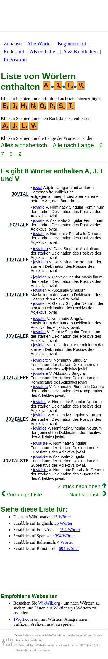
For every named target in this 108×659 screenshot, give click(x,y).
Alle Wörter (39, 44)
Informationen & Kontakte (32, 650)
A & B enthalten (80, 51)
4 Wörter (65, 542)
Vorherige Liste (22, 494)
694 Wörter (69, 548)
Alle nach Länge (73, 145)
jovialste (40, 443)
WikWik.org (49, 603)
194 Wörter (70, 529)
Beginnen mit (71, 44)
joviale (38, 207)
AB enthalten (44, 51)
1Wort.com (23, 619)
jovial (37, 187)
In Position (15, 59)
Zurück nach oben (82, 486)
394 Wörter (65, 536)
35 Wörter (63, 523)
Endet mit (14, 51)
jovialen (40, 277)
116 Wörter (61, 517)
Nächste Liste (87, 494)
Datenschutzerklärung (28, 640)
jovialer (39, 318)
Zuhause (13, 44)
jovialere (40, 360)
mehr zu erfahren (79, 635)
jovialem (40, 249)
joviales (39, 402)
